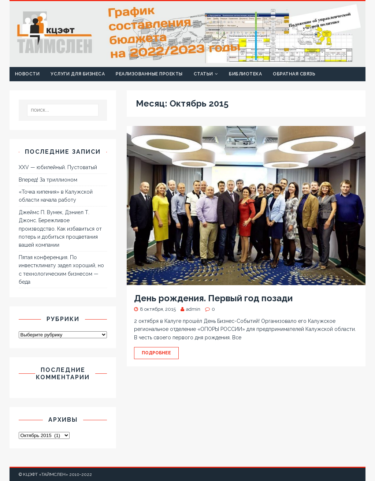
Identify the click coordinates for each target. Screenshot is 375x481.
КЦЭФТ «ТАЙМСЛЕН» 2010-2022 (57, 474)
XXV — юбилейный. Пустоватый (58, 167)
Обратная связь (294, 74)
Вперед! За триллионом (48, 180)
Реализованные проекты (149, 74)
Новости (27, 74)
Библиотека (245, 74)
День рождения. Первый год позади (213, 298)
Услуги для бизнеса (78, 74)
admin (193, 309)
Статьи (203, 74)
